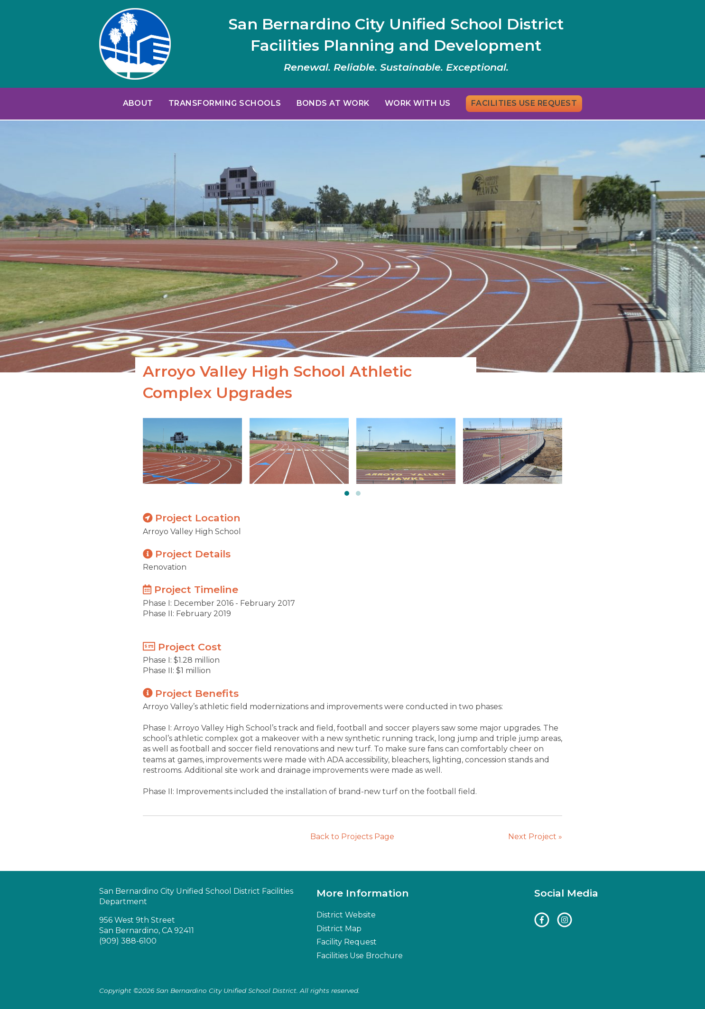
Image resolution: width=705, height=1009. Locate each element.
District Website (346, 914)
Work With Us (418, 103)
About (138, 103)
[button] (346, 493)
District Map (339, 928)
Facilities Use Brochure (359, 955)
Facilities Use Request (524, 103)
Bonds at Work (333, 103)
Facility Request (346, 941)
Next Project (535, 836)
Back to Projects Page (352, 836)
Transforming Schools (224, 103)
